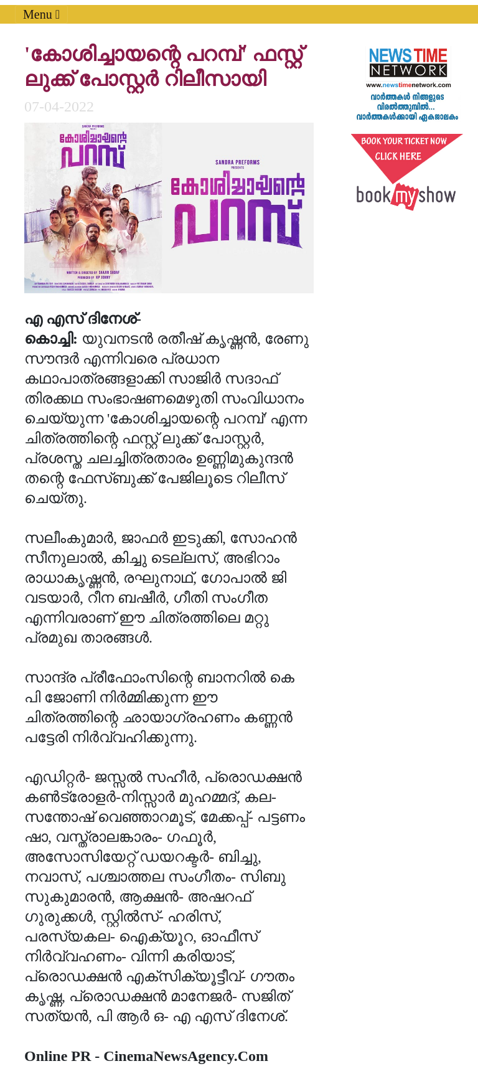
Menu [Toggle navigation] (41, 14)
